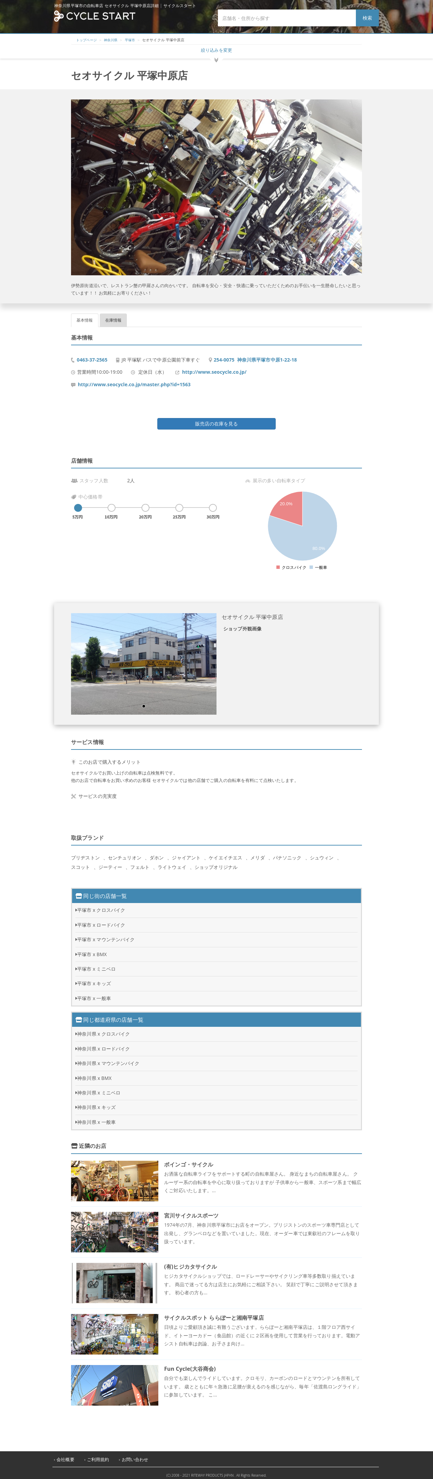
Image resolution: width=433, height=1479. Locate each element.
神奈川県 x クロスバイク (103, 1030)
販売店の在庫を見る (216, 420)
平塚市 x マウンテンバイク (106, 935)
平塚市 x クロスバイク (101, 906)
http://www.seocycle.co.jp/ (214, 368)
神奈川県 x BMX (94, 1074)
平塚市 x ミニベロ (96, 965)
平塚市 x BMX (92, 950)
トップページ (87, 39)
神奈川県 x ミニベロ (98, 1089)
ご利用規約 (98, 1456)
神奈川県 (113, 39)
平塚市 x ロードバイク (101, 921)
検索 (367, 18)
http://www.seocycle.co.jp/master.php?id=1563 (134, 380)
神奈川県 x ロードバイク (103, 1045)
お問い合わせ (135, 1456)
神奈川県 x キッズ (96, 1103)
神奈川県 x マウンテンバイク (108, 1059)
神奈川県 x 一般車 (96, 1118)
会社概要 (65, 1456)
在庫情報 (113, 316)
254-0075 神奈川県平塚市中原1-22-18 (255, 356)
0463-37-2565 (92, 356)
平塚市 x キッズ (94, 979)
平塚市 (133, 39)
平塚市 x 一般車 (94, 994)
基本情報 (84, 316)
